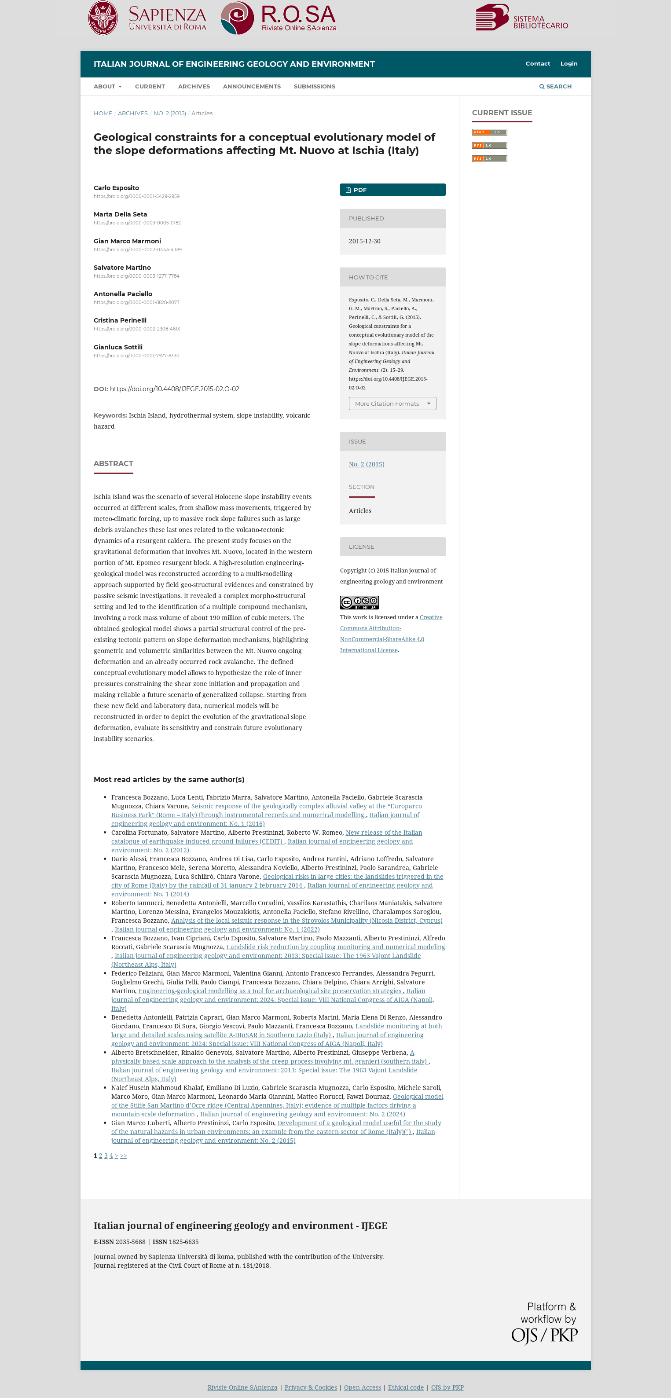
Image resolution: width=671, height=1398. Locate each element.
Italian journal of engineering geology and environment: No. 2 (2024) (302, 1114)
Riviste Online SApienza (243, 1387)
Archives (194, 86)
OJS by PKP (447, 1387)
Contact (538, 63)
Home (103, 113)
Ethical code (406, 1387)
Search (555, 86)
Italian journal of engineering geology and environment (234, 64)
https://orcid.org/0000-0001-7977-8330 (137, 356)
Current (150, 86)
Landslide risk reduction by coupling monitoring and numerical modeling (336, 947)
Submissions (314, 86)
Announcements (252, 86)
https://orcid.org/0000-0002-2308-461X (137, 329)
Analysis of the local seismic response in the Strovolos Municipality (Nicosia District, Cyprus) (307, 920)
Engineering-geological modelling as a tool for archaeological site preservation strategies (271, 991)
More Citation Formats (387, 403)
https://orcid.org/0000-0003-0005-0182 (137, 223)
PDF (359, 189)
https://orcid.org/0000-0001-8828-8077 (137, 302)
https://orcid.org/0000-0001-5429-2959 (137, 196)
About (105, 86)
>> (123, 1155)
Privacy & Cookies (311, 1387)
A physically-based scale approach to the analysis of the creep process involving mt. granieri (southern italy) (270, 1056)
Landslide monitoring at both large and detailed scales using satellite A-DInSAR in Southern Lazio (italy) (276, 1030)
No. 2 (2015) (170, 113)
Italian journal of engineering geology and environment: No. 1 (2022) (217, 929)
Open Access (362, 1387)
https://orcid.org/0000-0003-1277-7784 (137, 276)
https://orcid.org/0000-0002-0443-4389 (138, 250)
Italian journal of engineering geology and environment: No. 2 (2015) (273, 1136)
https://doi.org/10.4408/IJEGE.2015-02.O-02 (174, 389)
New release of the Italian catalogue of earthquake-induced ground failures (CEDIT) (266, 836)
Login (569, 63)
